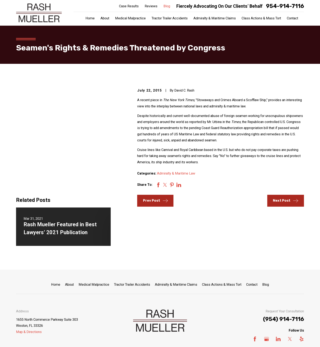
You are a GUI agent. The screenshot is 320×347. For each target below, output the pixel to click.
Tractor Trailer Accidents (132, 245)
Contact (251, 245)
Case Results (129, 6)
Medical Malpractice (94, 245)
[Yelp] (301, 299)
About (69, 245)
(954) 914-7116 (283, 280)
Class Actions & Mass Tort (221, 245)
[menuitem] (21, 338)
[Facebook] (254, 299)
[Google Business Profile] (266, 299)
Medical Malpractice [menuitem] (130, 18)
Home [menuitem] (90, 18)
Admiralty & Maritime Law (176, 173)
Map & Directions (29, 293)
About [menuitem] (104, 18)
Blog (166, 6)
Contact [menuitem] (292, 18)
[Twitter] (289, 299)
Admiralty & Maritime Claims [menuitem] (214, 18)
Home (55, 245)
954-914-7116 (285, 6)
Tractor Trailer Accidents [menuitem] (170, 18)
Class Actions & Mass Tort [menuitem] (261, 18)
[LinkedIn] (278, 299)
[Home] (39, 13)
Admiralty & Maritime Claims (176, 245)
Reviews (151, 6)
